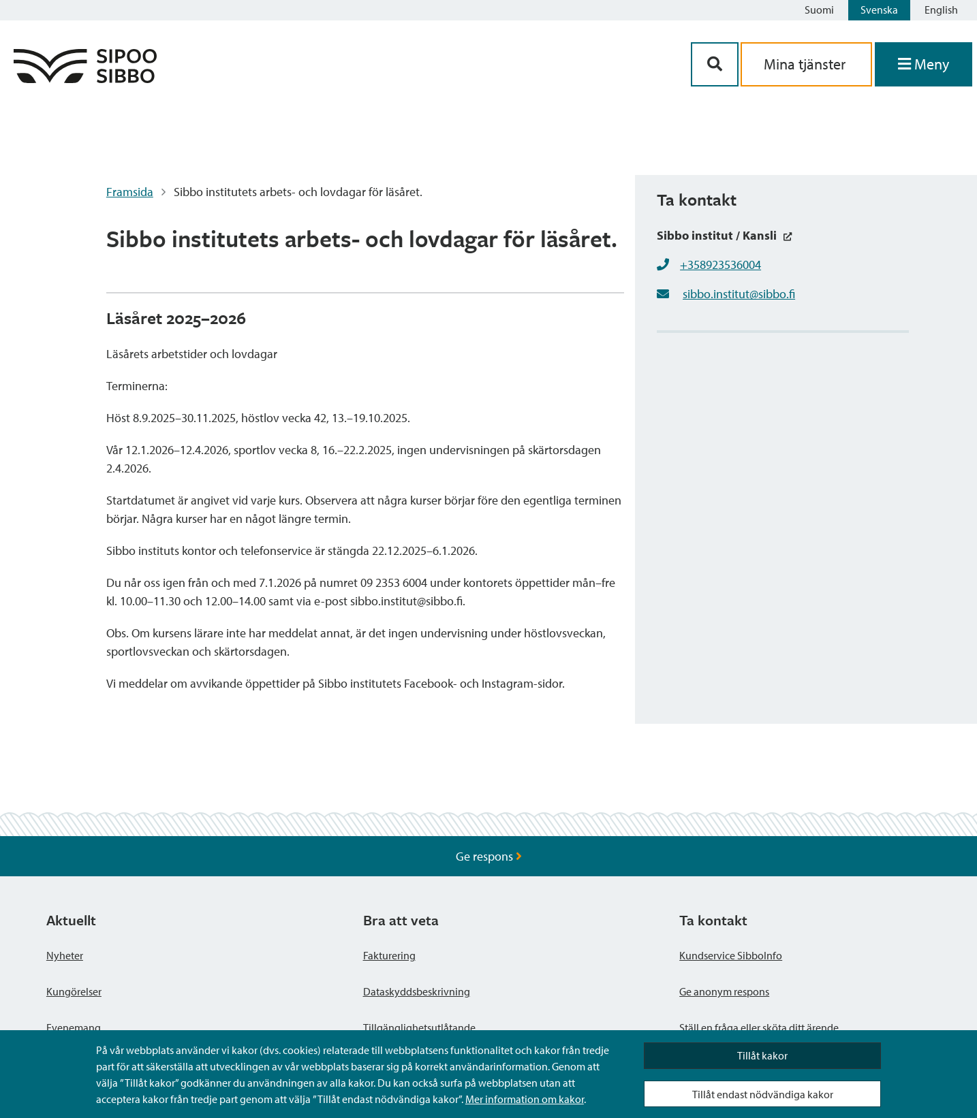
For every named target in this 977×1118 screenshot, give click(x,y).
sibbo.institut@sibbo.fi (739, 294)
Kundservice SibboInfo (730, 955)
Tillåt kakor (762, 1055)
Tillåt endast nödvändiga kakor (762, 1094)
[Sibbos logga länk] (85, 78)
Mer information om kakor (524, 1099)
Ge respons (489, 856)
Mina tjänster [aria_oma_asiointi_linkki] (806, 64)
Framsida (129, 191)
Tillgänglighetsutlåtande (419, 1027)
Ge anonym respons (724, 991)
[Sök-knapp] (715, 64)
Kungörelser (74, 991)
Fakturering (389, 955)
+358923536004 (720, 264)
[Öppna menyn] (923, 64)
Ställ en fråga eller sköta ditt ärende (759, 1027)
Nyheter (64, 955)
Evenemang (73, 1027)
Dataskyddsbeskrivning (416, 991)
